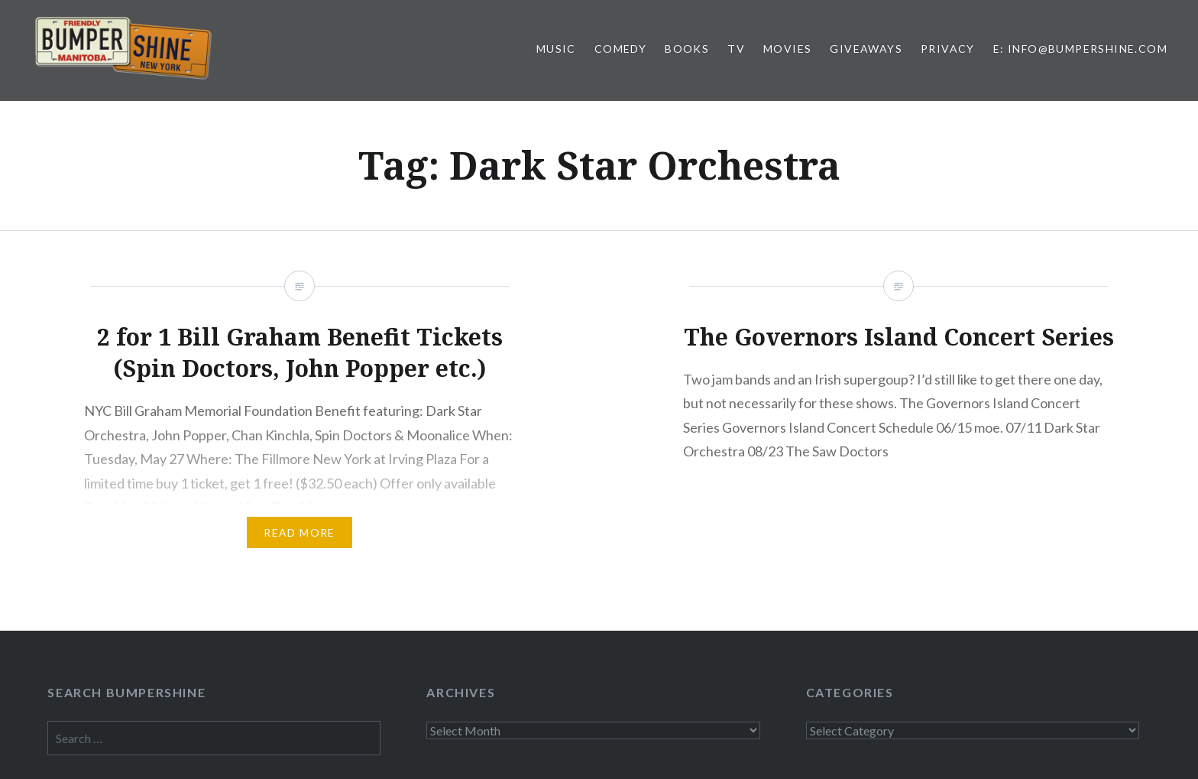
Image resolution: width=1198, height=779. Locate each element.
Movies (787, 48)
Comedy (620, 48)
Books (687, 48)
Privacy (948, 48)
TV (736, 48)
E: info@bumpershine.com (1080, 48)
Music (556, 48)
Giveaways (866, 48)
